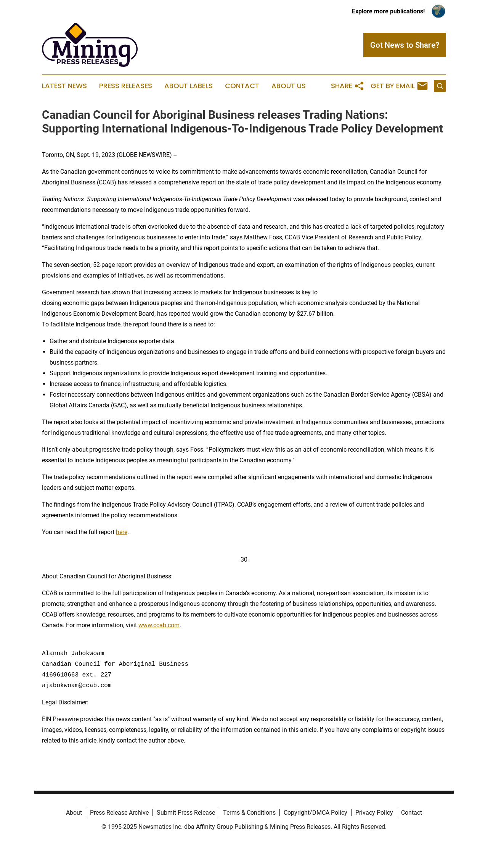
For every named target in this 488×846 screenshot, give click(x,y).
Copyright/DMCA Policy (315, 812)
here (121, 532)
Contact (242, 86)
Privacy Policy (374, 812)
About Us (288, 86)
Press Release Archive (119, 812)
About (74, 812)
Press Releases (125, 86)
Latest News (64, 86)
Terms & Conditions (249, 812)
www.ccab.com (159, 625)
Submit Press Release (186, 812)
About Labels (188, 86)
